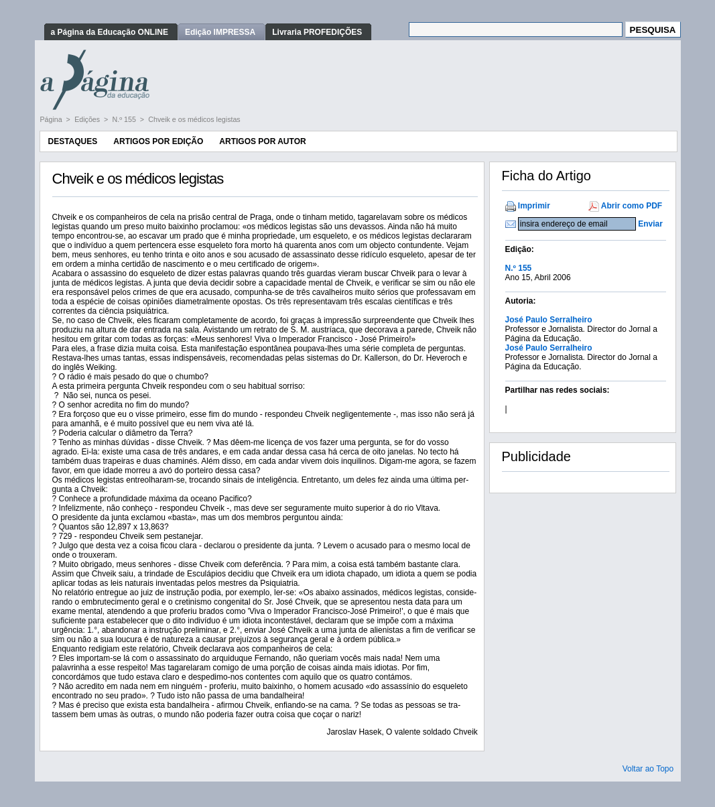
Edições (88, 119)
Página (52, 119)
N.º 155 (125, 119)
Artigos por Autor (262, 141)
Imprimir (534, 205)
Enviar (650, 224)
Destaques (73, 141)
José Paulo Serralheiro (548, 319)
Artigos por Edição (158, 141)
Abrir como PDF (631, 205)
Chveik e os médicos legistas (194, 119)
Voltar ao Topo (648, 768)
